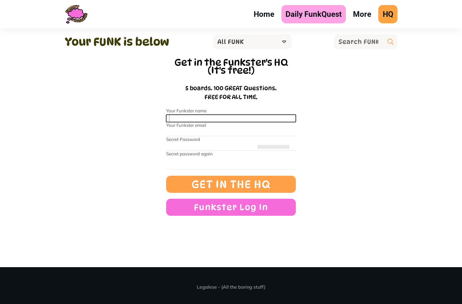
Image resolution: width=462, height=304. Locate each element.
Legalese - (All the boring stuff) (231, 287)
